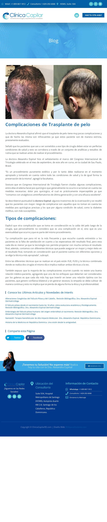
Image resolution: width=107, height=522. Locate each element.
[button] (76, 15)
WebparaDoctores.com (76, 427)
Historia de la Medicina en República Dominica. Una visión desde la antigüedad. (40, 322)
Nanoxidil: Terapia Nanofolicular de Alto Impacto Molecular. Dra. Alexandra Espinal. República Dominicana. (53, 318)
